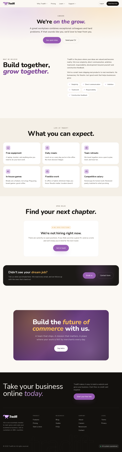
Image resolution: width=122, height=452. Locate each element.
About (81, 420)
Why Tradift (42, 4)
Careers (81, 423)
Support (72, 4)
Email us (89, 276)
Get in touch (61, 248)
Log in (102, 4)
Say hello (61, 349)
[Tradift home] (9, 3)
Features (36, 420)
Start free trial (112, 4)
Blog (57, 420)
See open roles (52, 40)
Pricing (53, 4)
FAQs (58, 427)
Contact (81, 430)
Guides (58, 423)
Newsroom (83, 427)
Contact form (105, 276)
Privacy (103, 423)
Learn (62, 4)
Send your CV (70, 40)
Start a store (37, 427)
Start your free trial (84, 396)
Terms (103, 420)
